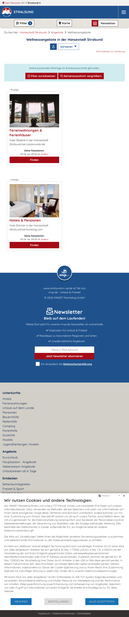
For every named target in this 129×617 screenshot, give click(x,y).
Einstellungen (58, 601)
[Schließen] (123, 495)
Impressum (44, 613)
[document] (64, 547)
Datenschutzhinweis (64, 613)
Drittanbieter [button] (84, 613)
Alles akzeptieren (102, 601)
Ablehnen (21, 601)
